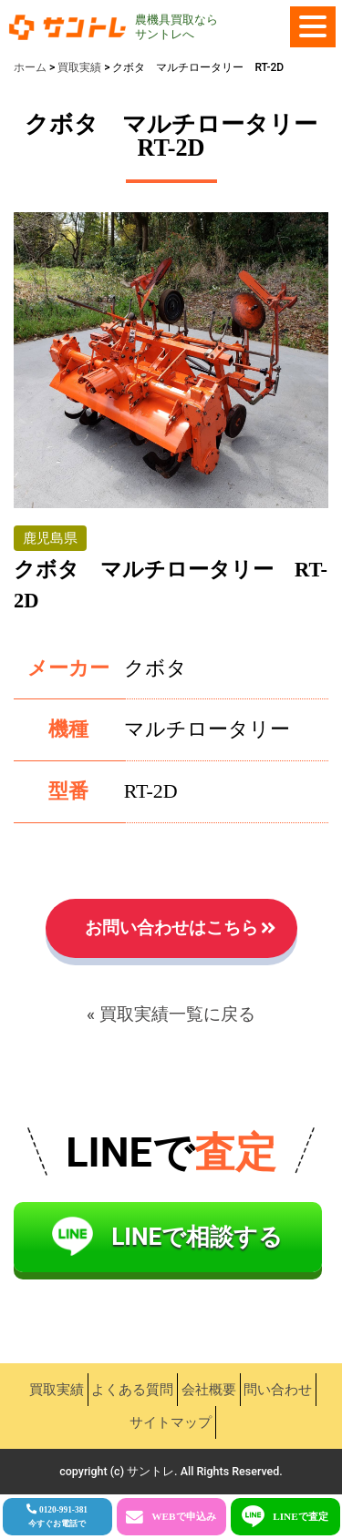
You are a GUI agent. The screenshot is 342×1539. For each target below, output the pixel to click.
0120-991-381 (58, 1516)
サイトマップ (171, 1422)
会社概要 (208, 1389)
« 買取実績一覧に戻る (171, 1014)
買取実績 (56, 1389)
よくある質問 (132, 1389)
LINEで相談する (197, 1236)
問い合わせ (278, 1389)
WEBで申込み (183, 1516)
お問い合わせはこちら (171, 928)
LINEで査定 (300, 1516)
